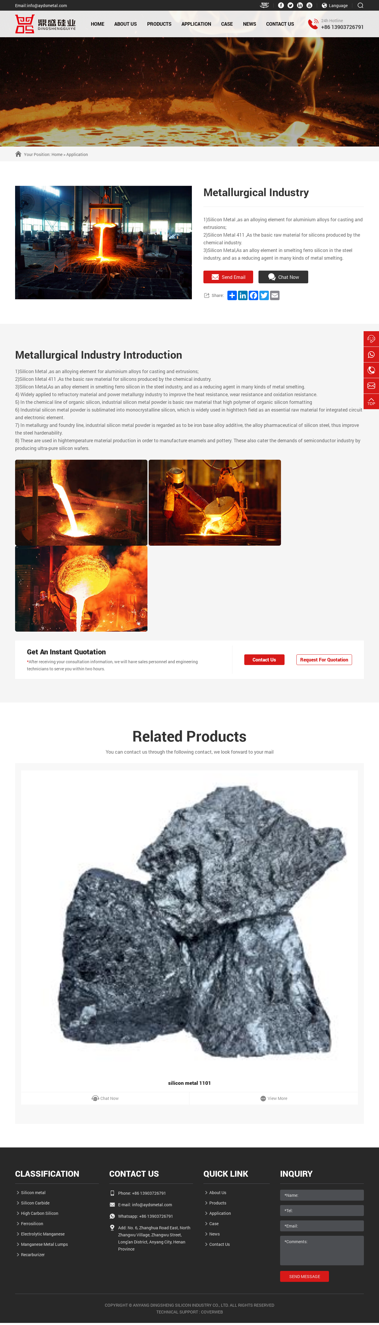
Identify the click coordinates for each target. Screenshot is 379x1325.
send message (305, 1278)
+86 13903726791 (342, 26)
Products (159, 24)
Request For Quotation (323, 660)
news (249, 24)
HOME (97, 24)
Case (227, 24)
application (196, 24)
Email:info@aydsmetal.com (41, 5)
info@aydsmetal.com (152, 1206)
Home (57, 154)
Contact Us (280, 24)
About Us (125, 24)
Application (77, 154)
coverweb (212, 1314)
